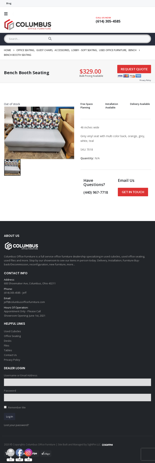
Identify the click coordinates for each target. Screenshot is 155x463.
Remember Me (17, 407)
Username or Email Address (20, 375)
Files (6, 345)
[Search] (50, 38)
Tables (8, 350)
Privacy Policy (12, 359)
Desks (7, 341)
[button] (7, 13)
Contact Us (10, 355)
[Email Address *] (116, 428)
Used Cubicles (12, 331)
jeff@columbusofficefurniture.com (24, 302)
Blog (8, 3)
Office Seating (12, 336)
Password (10, 390)
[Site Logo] (28, 25)
